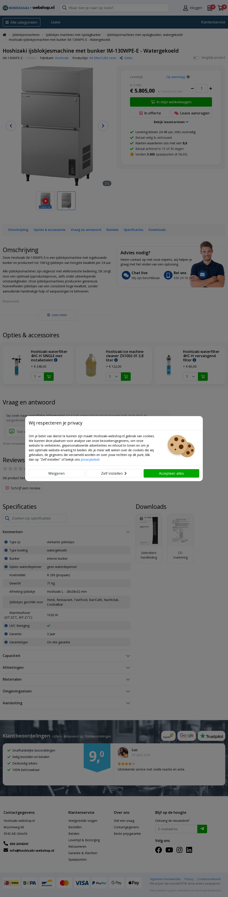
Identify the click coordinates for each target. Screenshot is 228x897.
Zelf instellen (114, 473)
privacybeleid (90, 459)
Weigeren (56, 473)
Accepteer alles (171, 473)
